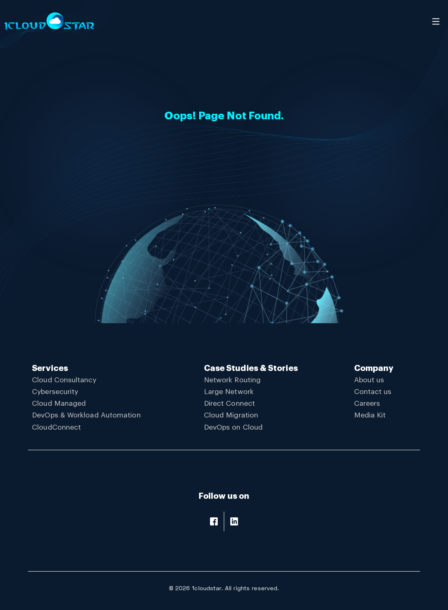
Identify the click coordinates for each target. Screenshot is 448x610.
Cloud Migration (231, 415)
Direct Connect (229, 403)
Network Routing (232, 380)
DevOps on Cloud (233, 427)
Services (50, 368)
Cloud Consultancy (64, 380)
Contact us (373, 391)
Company (374, 368)
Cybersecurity (55, 391)
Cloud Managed (59, 403)
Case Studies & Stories (251, 368)
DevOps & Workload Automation (86, 415)
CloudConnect (56, 427)
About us (369, 380)
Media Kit (370, 415)
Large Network (229, 391)
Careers (367, 403)
